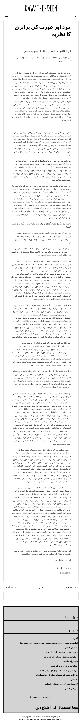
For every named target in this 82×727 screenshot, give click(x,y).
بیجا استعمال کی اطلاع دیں (56, 707)
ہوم (6, 16)
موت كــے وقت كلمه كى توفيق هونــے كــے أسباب (58, 670)
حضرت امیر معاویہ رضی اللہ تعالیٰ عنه (62, 652)
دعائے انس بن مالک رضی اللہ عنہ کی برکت (61, 657)
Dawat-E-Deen (41, 8)
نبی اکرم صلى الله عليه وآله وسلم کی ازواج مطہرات (57, 675)
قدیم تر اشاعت (72, 587)
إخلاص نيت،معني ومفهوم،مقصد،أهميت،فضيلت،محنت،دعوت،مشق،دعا (49, 643)
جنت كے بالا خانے (71, 647)
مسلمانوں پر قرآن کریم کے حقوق (64, 666)
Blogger (33, 697)
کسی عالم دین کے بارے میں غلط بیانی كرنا (61, 684)
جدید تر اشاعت (10, 587)
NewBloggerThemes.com (55, 719)
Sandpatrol (29, 719)
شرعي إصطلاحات (70, 661)
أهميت (75, 638)
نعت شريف (73, 679)
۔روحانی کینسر (71, 688)
